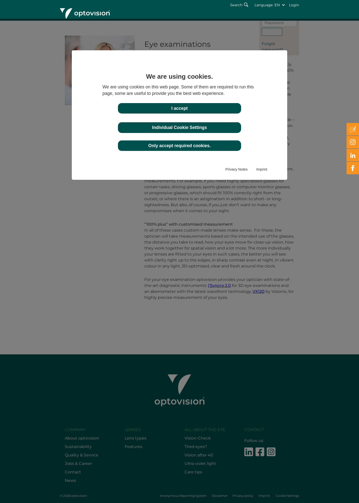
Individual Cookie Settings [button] (179, 127)
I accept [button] (179, 108)
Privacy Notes (236, 169)
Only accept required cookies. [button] (179, 145)
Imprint (261, 169)
